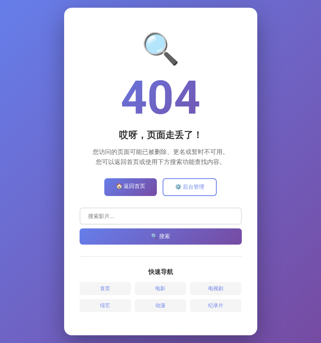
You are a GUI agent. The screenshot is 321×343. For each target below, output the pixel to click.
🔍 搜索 (160, 236)
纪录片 (215, 305)
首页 (105, 288)
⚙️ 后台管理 (189, 187)
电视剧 (215, 288)
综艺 (105, 305)
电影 (160, 288)
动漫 (160, 305)
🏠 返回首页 (130, 186)
